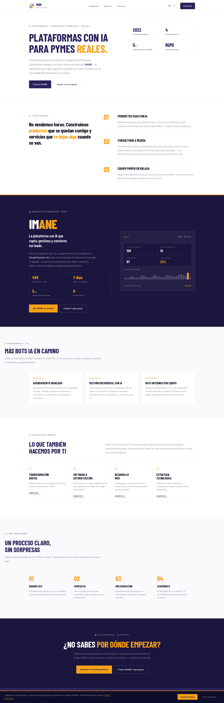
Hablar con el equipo (67, 84)
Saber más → (34, 493)
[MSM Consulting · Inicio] (38, 6)
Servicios (108, 6)
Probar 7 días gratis (73, 308)
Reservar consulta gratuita (94, 669)
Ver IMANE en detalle (43, 308)
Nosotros (121, 6)
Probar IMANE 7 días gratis (131, 669)
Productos (93, 6)
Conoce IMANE (40, 84)
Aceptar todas (188, 697)
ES (169, 6)
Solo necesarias (209, 697)
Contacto (187, 6)
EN (174, 6)
